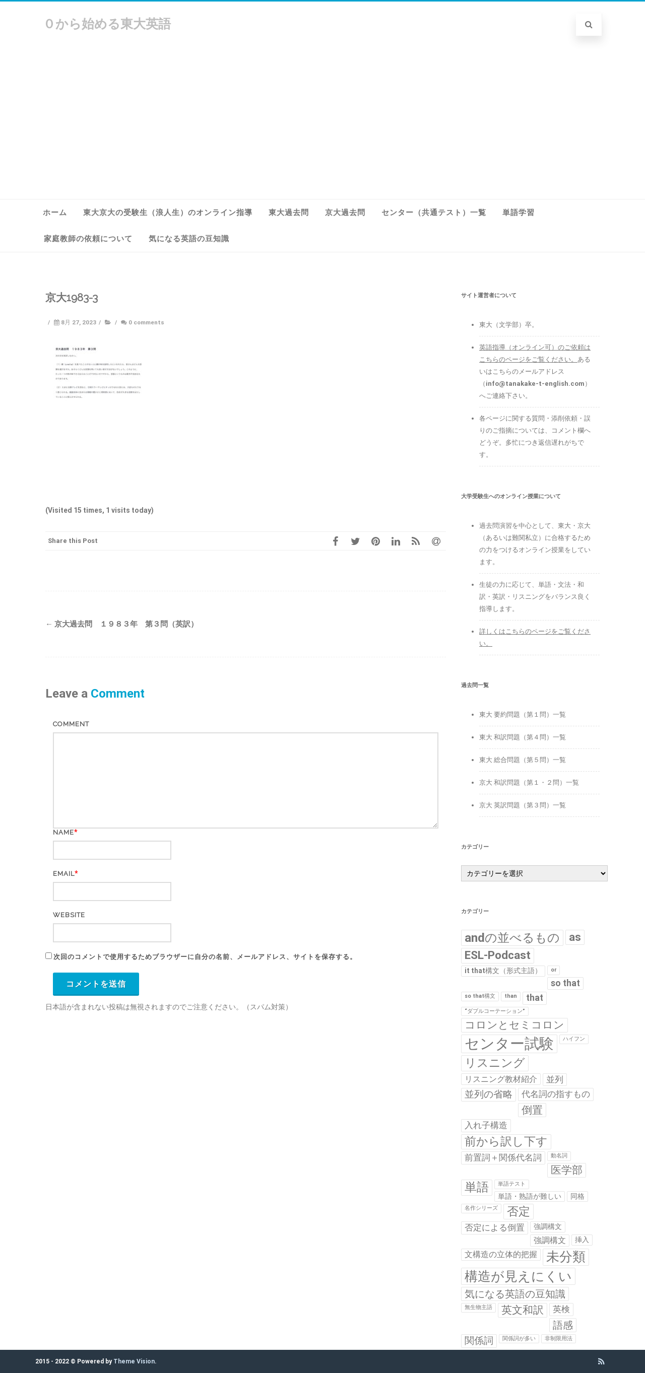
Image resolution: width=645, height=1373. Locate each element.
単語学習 (518, 212)
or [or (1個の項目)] (553, 970)
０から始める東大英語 (107, 24)
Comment (71, 724)
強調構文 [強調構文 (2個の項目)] (548, 1226)
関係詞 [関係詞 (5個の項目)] (479, 1340)
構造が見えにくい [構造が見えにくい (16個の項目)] (518, 1276)
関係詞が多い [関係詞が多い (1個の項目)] (519, 1338)
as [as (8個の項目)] (575, 937)
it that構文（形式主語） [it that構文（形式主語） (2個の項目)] (503, 971)
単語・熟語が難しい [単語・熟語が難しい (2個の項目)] (529, 1196)
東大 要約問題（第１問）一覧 (522, 714)
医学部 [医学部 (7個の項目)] (567, 1170)
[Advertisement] (322, 123)
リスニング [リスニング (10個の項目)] (495, 1063)
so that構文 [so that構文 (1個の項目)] (480, 996)
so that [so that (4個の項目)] (565, 983)
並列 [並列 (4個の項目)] (554, 1079)
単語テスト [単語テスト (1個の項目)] (512, 1184)
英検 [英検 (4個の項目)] (561, 1309)
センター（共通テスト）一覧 (433, 212)
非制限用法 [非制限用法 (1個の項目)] (558, 1338)
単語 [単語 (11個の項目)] (477, 1187)
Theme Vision (134, 1361)
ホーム (55, 212)
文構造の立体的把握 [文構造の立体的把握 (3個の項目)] (501, 1254)
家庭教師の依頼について (88, 238)
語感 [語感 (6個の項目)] (563, 1325)
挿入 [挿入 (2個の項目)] (582, 1239)
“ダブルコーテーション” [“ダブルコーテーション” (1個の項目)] (495, 1011)
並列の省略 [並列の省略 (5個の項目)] (488, 1094)
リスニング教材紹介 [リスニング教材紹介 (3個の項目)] (501, 1079)
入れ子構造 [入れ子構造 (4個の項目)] (486, 1125)
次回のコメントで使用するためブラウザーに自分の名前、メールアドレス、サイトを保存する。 (205, 956)
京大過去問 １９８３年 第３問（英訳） (121, 624)
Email (64, 873)
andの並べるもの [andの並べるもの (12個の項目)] (512, 937)
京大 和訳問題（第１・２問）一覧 (529, 782)
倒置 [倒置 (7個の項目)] (532, 1110)
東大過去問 (289, 212)
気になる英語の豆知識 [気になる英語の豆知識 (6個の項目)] (515, 1294)
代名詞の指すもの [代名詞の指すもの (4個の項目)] (556, 1094)
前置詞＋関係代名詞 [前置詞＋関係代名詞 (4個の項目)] (503, 1157)
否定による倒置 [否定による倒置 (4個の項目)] (495, 1227)
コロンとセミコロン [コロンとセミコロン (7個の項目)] (514, 1025)
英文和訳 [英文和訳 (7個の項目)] (522, 1310)
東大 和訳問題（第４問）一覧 (522, 737)
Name (63, 832)
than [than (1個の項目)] (510, 996)
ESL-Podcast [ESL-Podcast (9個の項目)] (498, 955)
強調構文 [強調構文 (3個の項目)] (550, 1240)
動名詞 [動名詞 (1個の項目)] (559, 1155)
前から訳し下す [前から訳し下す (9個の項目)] (506, 1141)
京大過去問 (345, 212)
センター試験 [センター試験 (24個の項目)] (509, 1043)
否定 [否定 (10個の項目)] (518, 1211)
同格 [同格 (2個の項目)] (577, 1196)
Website (69, 915)
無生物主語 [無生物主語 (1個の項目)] (478, 1307)
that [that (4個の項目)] (534, 998)
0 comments (146, 322)
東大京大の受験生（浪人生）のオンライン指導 (167, 212)
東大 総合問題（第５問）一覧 (522, 760)
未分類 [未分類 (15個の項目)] (566, 1256)
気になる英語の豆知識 (189, 238)
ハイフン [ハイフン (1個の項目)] (574, 1039)
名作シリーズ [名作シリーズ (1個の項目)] (481, 1208)
